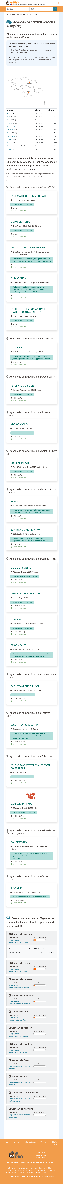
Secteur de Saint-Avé (21, 995)
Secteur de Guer (19, 1060)
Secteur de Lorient (20, 963)
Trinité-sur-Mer (11, 130)
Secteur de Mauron (20, 1027)
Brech (8, 116)
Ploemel (9, 123)
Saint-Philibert (11, 126)
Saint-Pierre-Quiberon (13, 146)
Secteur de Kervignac (22, 1108)
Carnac (9, 133)
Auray (9, 113)
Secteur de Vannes (20, 934)
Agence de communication (17, 14)
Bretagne (29, 14)
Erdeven (9, 139)
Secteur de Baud (19, 1076)
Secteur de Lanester (21, 979)
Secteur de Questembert (23, 1092)
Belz (8, 143)
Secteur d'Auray (18, 1011)
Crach (9, 120)
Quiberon (10, 149)
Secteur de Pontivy (20, 1044)
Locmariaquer (11, 136)
